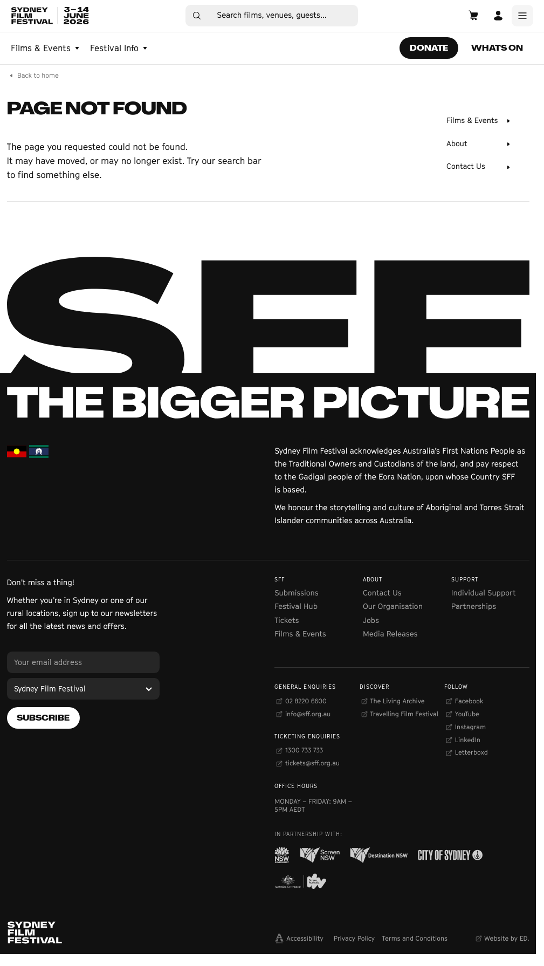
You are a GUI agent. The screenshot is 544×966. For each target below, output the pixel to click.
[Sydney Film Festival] (83, 689)
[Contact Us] (479, 167)
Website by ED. (506, 938)
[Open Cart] (473, 15)
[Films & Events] (479, 121)
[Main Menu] (522, 15)
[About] (479, 144)
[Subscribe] (43, 718)
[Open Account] (498, 15)
